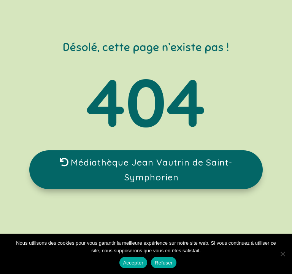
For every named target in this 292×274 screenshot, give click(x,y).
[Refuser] (282, 254)
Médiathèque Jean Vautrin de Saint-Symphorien (151, 170)
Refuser (164, 263)
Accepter (133, 263)
